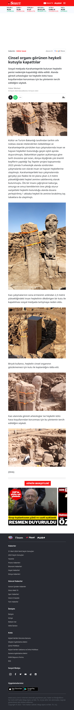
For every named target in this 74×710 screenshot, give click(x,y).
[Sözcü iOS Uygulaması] (15, 689)
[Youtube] (25, 674)
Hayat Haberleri (14, 570)
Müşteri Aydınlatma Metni (17, 642)
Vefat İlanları (13, 626)
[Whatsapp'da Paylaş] (15, 97)
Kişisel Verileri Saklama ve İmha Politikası (23, 650)
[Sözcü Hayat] (30, 537)
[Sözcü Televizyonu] (10, 537)
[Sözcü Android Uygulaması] (30, 689)
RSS (9, 661)
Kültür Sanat (21, 51)
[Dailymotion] (30, 674)
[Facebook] (15, 674)
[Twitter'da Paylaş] (10, 97)
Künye (10, 618)
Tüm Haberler (13, 602)
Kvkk (10, 633)
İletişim (11, 609)
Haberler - (12, 51)
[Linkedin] (35, 674)
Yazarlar (11, 559)
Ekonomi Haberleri (15, 566)
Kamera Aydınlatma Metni (17, 653)
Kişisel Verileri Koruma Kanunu (19, 638)
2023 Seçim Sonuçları (16, 555)
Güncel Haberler (15, 581)
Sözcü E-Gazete (13, 598)
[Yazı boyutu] (63, 97)
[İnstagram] (10, 674)
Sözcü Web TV (13, 590)
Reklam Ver (12, 622)
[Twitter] (20, 674)
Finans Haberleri (14, 563)
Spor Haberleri (13, 594)
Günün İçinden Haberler (17, 586)
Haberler (12, 546)
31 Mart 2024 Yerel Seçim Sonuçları (21, 551)
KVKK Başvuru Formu (16, 657)
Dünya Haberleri (14, 574)
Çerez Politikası (13, 646)
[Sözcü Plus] (41, 537)
